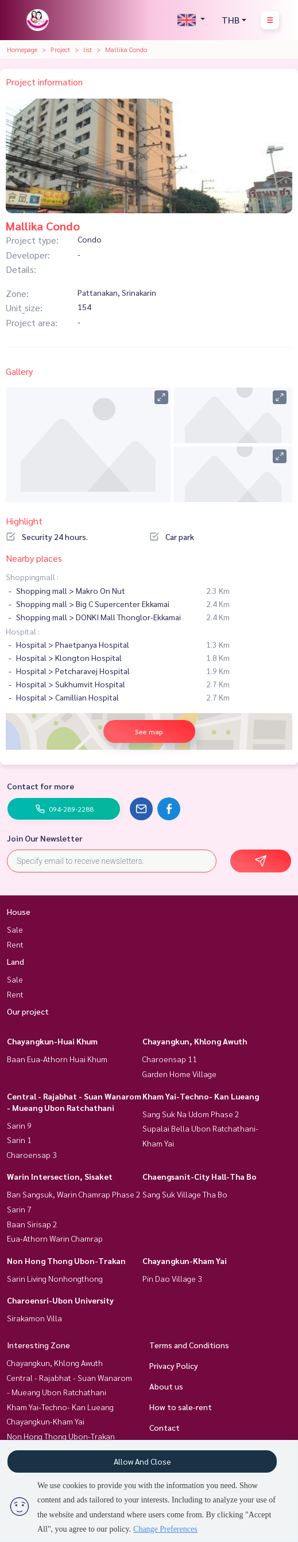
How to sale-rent (180, 1407)
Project (60, 49)
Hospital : (23, 631)
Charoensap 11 (169, 1059)
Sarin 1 (19, 1139)
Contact (164, 1427)
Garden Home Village (179, 1074)
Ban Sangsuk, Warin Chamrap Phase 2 (74, 1194)
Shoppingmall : (32, 577)
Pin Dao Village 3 (172, 1278)
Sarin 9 (19, 1125)
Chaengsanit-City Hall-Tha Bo (199, 1176)
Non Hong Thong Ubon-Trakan (66, 1260)
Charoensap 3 (32, 1154)
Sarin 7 (19, 1209)
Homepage (22, 49)
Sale (15, 929)
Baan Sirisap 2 (32, 1224)
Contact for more (40, 786)
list (87, 49)
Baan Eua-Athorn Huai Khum (57, 1059)
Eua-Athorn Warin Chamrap (55, 1238)
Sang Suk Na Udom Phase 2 (190, 1114)
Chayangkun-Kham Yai (184, 1260)
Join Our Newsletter (45, 838)
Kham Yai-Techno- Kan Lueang (200, 1096)
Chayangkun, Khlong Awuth (194, 1041)
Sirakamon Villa (34, 1318)
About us (166, 1386)
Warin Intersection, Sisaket (60, 1176)
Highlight (24, 521)
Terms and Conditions (189, 1345)
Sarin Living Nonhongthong (55, 1278)
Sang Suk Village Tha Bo (184, 1194)
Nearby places (34, 558)
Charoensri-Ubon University (60, 1300)
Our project (28, 1011)
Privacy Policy (173, 1365)
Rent (15, 944)
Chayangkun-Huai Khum (52, 1041)
